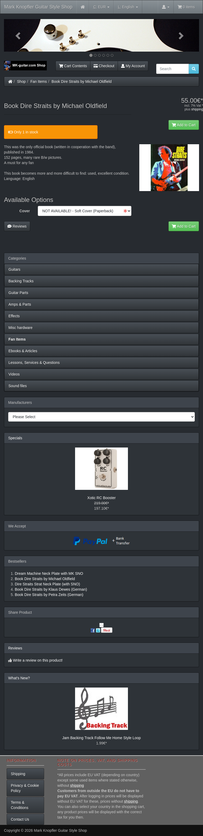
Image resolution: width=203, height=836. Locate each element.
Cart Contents (73, 66)
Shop (21, 81)
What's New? (19, 678)
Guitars (14, 269)
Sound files (17, 386)
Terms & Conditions (19, 805)
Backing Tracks (21, 281)
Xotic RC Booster (101, 498)
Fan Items (38, 81)
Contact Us (20, 819)
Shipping (18, 774)
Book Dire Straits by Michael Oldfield (82, 81)
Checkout (104, 66)
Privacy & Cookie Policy (25, 788)
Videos (14, 374)
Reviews (17, 226)
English (128, 7)
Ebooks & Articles (22, 351)
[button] (18, 35)
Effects (14, 316)
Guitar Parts (18, 293)
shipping (197, 109)
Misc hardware (20, 328)
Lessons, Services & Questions (34, 362)
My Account (133, 66)
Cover (24, 211)
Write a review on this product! (38, 660)
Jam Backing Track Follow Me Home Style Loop (101, 738)
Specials (15, 438)
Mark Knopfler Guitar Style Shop (38, 7)
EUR (101, 7)
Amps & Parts (19, 304)
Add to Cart (184, 125)
